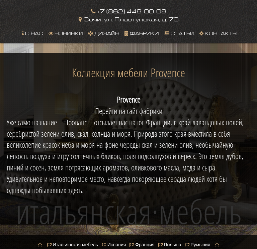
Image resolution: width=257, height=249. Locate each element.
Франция (141, 244)
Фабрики (141, 32)
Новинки (66, 32)
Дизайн (103, 32)
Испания (113, 244)
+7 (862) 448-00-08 (128, 10)
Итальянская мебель (72, 244)
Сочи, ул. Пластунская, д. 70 (129, 18)
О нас (32, 32)
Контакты (218, 32)
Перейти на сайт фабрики (128, 111)
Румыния (197, 244)
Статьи (179, 32)
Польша (169, 244)
